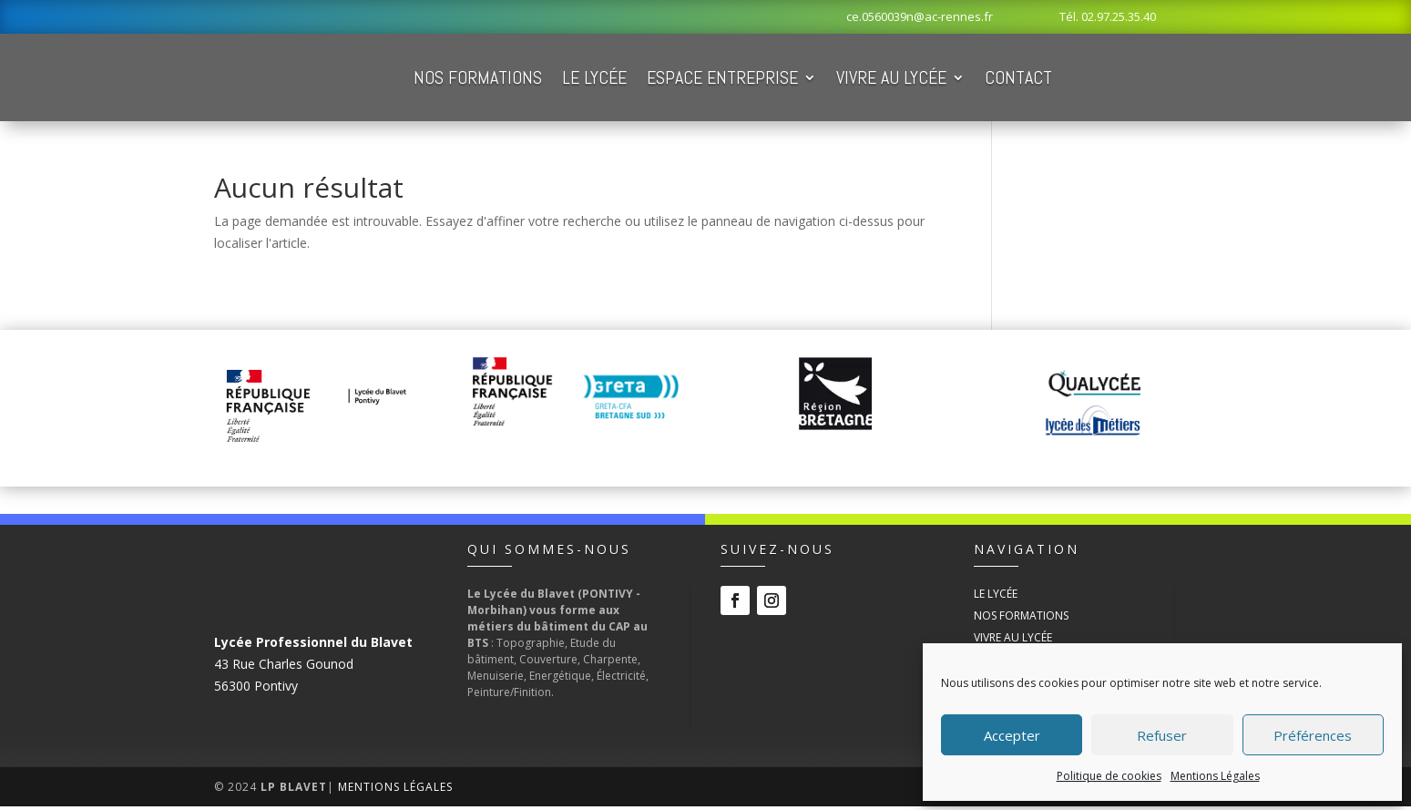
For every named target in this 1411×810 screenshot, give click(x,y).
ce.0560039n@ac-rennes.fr (919, 16)
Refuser (1162, 735)
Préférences (1312, 735)
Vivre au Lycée (994, 79)
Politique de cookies (1109, 776)
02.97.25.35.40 (1118, 16)
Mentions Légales (1215, 776)
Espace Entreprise (825, 79)
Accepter (1012, 735)
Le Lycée (697, 79)
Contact (1121, 79)
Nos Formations (580, 79)
